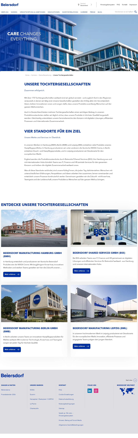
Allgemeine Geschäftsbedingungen (71, 429)
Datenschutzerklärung (66, 403)
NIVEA (32, 394)
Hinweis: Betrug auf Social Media (70, 424)
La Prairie (33, 408)
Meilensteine (5, 394)
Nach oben (129, 384)
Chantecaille (34, 413)
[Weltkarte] (127, 396)
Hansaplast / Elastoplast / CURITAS (42, 403)
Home (27, 79)
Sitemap (61, 413)
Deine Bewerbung (45, 79)
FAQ (118, 5)
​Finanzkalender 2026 (8, 399)
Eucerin (32, 399)
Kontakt (124, 5)
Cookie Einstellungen (66, 399)
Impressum (133, 5)
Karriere (34, 79)
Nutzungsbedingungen (67, 408)
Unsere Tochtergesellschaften (63, 79)
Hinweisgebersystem (107, 5)
